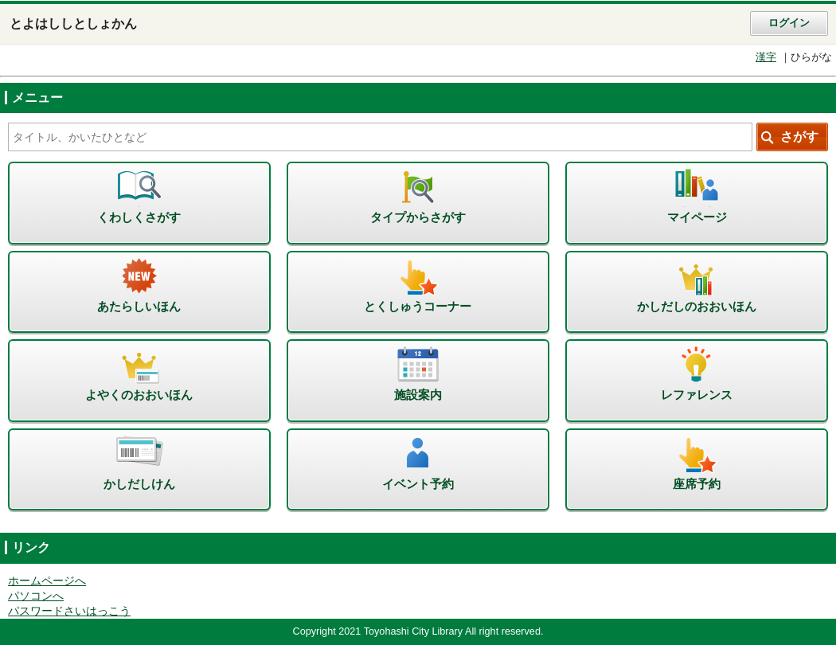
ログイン (789, 23)
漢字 (766, 57)
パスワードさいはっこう (69, 611)
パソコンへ (36, 596)
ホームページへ (47, 581)
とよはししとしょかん (73, 23)
